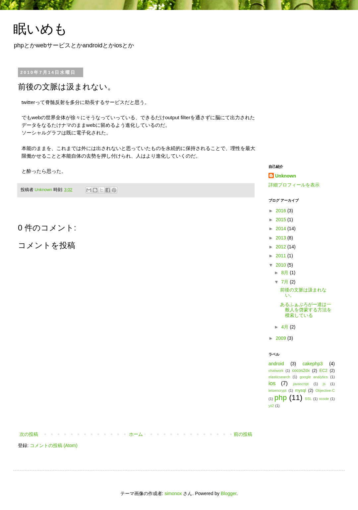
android (276, 363)
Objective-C (325, 390)
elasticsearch (279, 377)
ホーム (136, 434)
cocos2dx (301, 370)
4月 (285, 327)
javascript (301, 384)
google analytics (314, 377)
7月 (285, 281)
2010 (281, 265)
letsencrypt (277, 390)
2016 (281, 210)
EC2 (323, 370)
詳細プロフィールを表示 (294, 184)
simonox (173, 493)
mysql (300, 390)
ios (271, 383)
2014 (281, 228)
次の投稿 (29, 434)
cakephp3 (313, 363)
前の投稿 (243, 434)
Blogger (228, 493)
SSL (308, 399)
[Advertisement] (135, 412)
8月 (285, 272)
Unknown (44, 189)
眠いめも (40, 29)
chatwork (275, 371)
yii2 (271, 406)
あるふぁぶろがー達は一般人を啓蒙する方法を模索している (305, 310)
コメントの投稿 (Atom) (54, 445)
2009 (281, 338)
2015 (281, 219)
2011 (281, 255)
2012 (281, 246)
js (324, 384)
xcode (324, 399)
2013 (281, 237)
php (280, 397)
